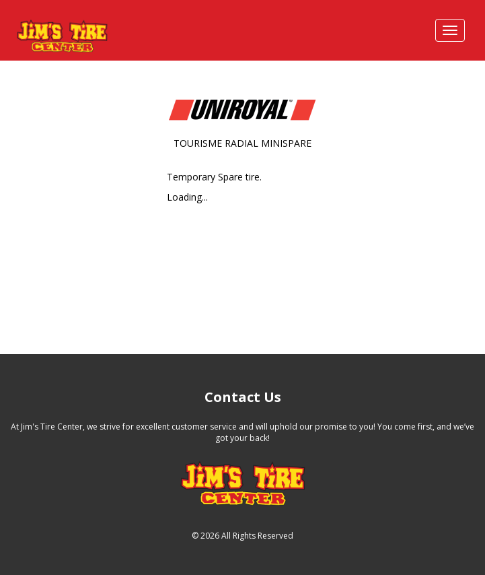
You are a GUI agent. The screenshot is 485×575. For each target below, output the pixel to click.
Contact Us (242, 397)
